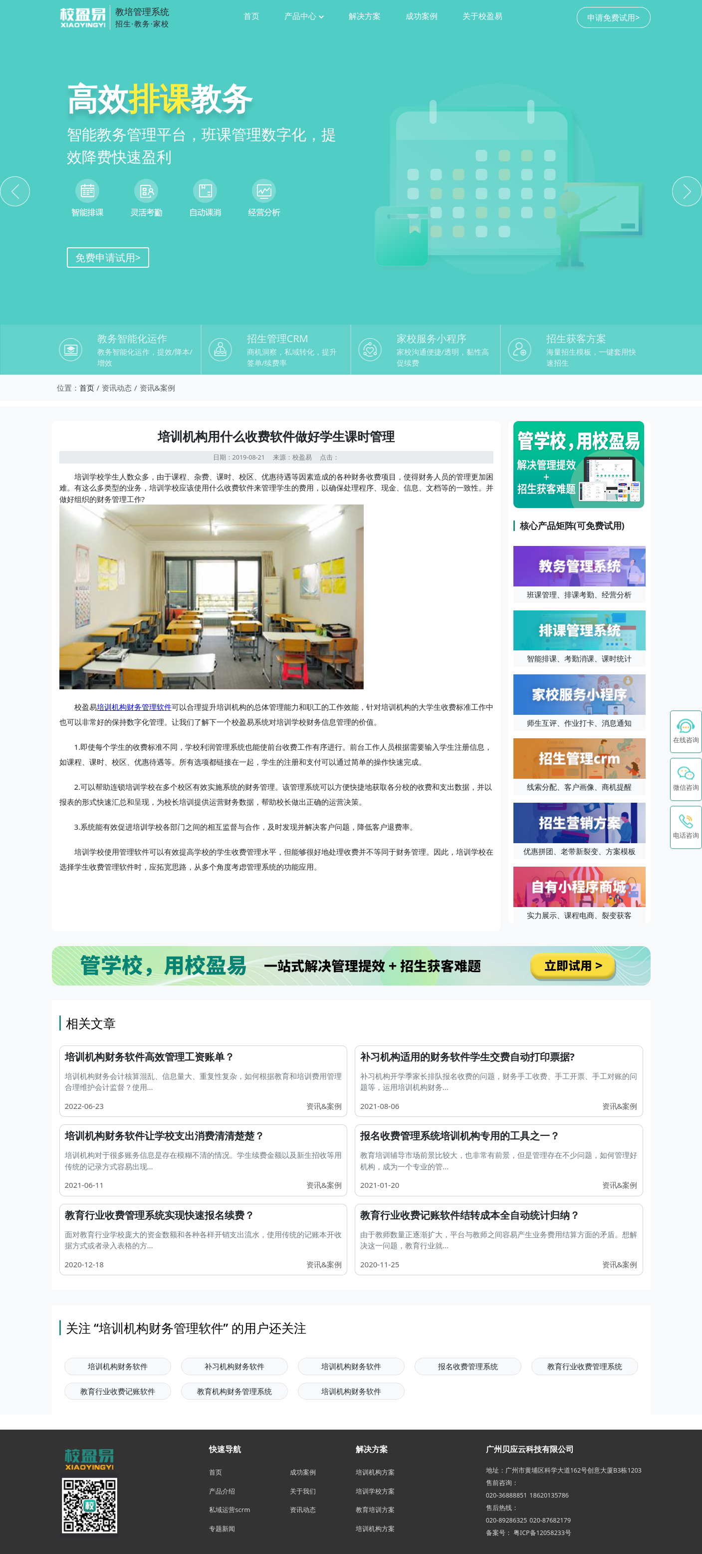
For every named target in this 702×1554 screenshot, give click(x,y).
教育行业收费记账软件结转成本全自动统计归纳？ (470, 1215)
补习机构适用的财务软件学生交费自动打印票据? (467, 1056)
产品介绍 (222, 1491)
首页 (251, 15)
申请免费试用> (613, 17)
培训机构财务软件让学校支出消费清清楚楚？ (164, 1135)
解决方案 (365, 15)
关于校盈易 (482, 15)
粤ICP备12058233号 (542, 1533)
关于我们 (303, 1491)
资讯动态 (303, 1509)
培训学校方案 (375, 1491)
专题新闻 (222, 1528)
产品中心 (303, 15)
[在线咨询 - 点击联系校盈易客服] (686, 731)
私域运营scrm (229, 1509)
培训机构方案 (375, 1472)
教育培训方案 (375, 1509)
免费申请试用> (108, 257)
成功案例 (422, 15)
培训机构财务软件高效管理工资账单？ (149, 1056)
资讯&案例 (324, 1106)
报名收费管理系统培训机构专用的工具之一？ (460, 1135)
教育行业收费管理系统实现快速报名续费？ (159, 1215)
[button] (686, 779)
